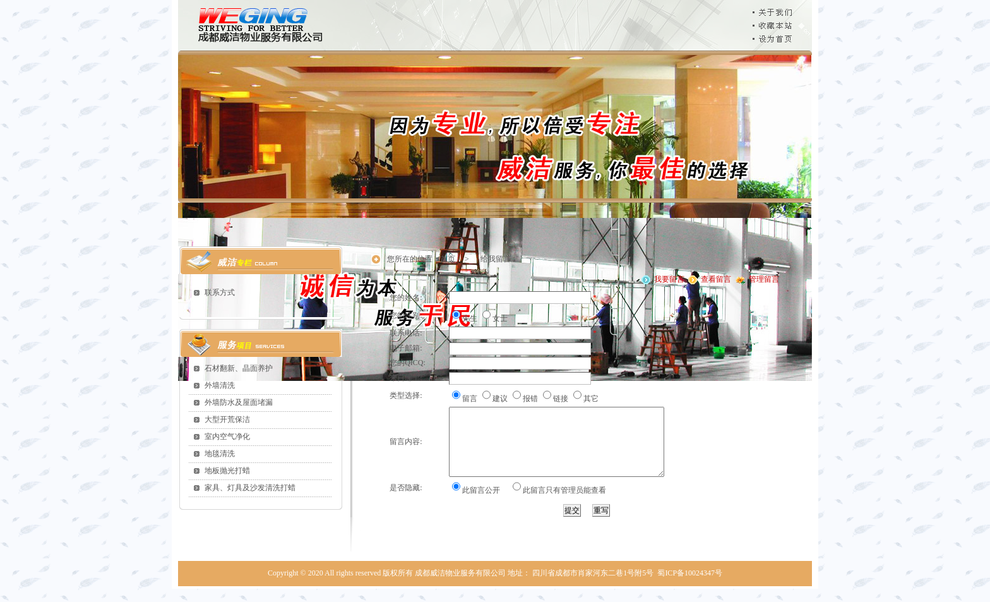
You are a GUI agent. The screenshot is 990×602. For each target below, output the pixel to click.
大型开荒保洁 (227, 419)
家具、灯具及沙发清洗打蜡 (250, 487)
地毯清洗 (220, 453)
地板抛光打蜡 (227, 470)
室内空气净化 (227, 436)
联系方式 (220, 292)
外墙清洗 (220, 385)
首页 (447, 259)
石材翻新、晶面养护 (239, 368)
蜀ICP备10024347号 (689, 586)
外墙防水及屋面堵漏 (239, 402)
